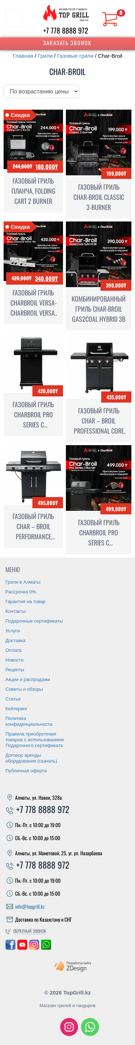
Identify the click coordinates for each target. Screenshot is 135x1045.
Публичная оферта (26, 770)
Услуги (12, 630)
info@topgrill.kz (30, 906)
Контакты (15, 611)
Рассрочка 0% (20, 591)
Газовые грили (75, 56)
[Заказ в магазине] (41, 91)
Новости (14, 660)
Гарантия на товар (25, 601)
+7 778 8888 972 (65, 30)
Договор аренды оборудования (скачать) (31, 758)
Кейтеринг (16, 708)
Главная (23, 56)
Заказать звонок (67, 43)
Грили (45, 56)
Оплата (13, 650)
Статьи (13, 699)
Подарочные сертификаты (34, 621)
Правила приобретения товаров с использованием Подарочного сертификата (34, 739)
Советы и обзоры (24, 689)
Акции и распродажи (27, 679)
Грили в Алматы (22, 582)
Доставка (15, 640)
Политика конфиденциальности (29, 721)
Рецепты (14, 669)
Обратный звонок (29, 931)
